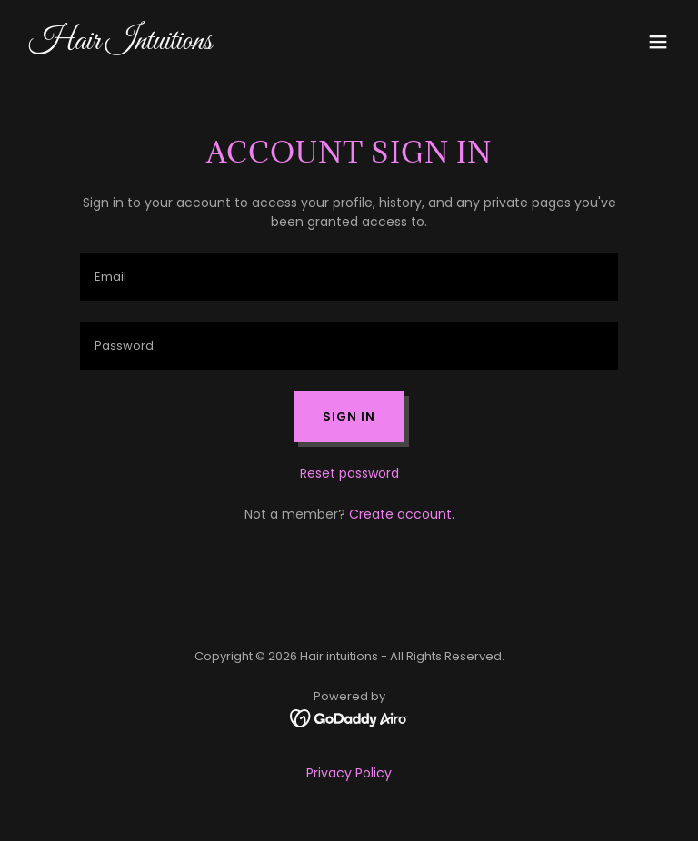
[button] (658, 42)
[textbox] (349, 277)
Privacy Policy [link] (349, 773)
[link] (121, 44)
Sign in (349, 416)
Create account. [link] (401, 514)
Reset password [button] (349, 473)
